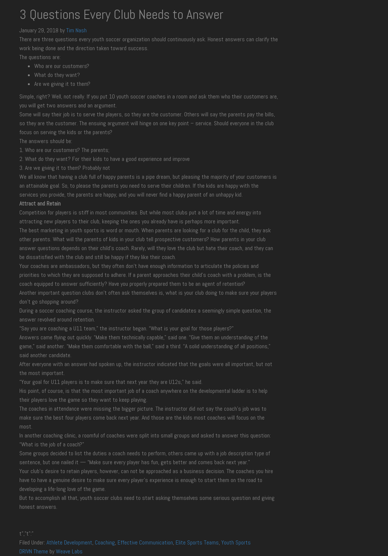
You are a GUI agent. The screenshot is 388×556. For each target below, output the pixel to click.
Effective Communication (145, 542)
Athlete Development (69, 542)
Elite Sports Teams (197, 542)
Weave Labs (69, 551)
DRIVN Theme (33, 551)
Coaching (105, 542)
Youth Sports (236, 542)
